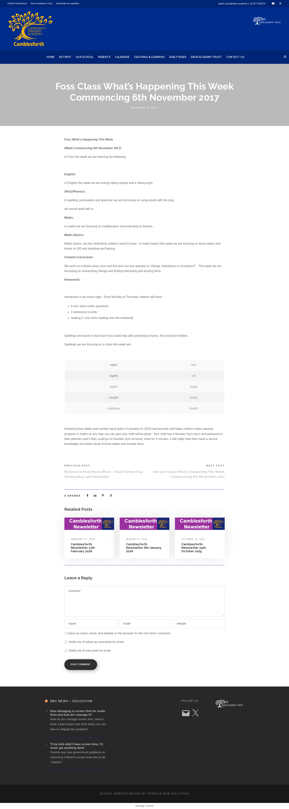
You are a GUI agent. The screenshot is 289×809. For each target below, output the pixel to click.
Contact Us (235, 57)
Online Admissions (17, 3)
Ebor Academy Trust (41, 3)
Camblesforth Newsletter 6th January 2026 (143, 548)
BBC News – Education (71, 701)
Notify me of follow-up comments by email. (96, 641)
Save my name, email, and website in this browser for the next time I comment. (119, 633)
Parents (104, 57)
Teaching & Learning (149, 57)
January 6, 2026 (137, 539)
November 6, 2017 (144, 107)
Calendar (122, 57)
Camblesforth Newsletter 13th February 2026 (83, 548)
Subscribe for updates (67, 3)
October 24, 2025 (193, 539)
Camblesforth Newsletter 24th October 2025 (193, 548)
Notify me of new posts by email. (90, 650)
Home (51, 57)
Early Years (178, 57)
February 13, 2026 (83, 539)
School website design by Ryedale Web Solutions (144, 793)
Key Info (65, 57)
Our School (85, 57)
